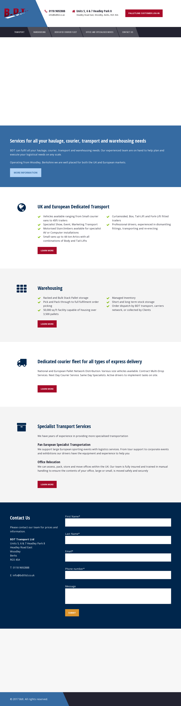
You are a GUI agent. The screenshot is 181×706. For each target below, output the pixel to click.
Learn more (47, 250)
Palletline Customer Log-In (144, 13)
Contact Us (127, 32)
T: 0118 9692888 (19, 567)
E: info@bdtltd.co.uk (22, 575)
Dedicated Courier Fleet (66, 32)
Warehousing (39, 32)
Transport (19, 32)
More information (25, 172)
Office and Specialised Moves (99, 32)
